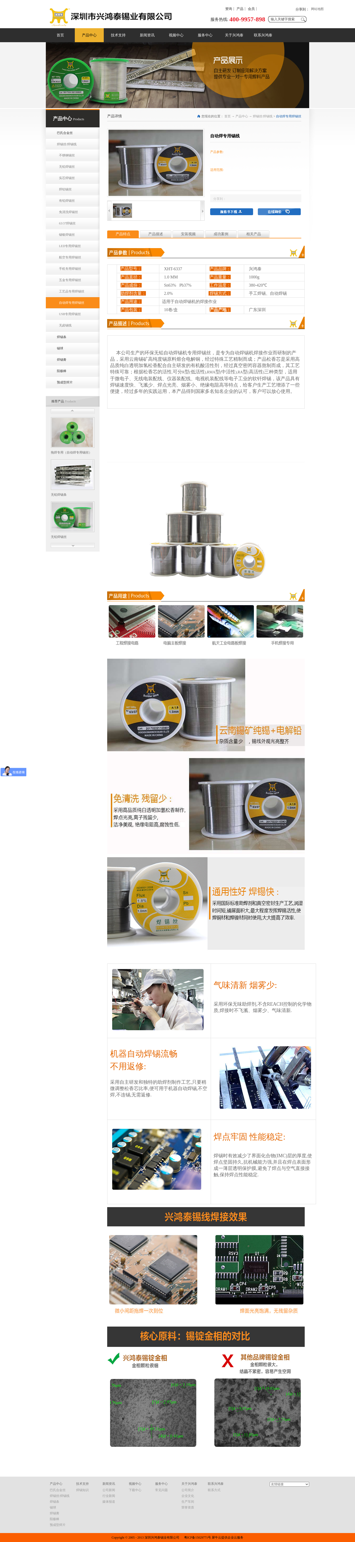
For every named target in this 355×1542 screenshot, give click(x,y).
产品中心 (241, 116)
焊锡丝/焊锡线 (263, 116)
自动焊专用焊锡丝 (288, 116)
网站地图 (317, 9)
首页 (60, 35)
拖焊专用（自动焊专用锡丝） (71, 452)
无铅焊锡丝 (59, 537)
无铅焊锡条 (59, 495)
